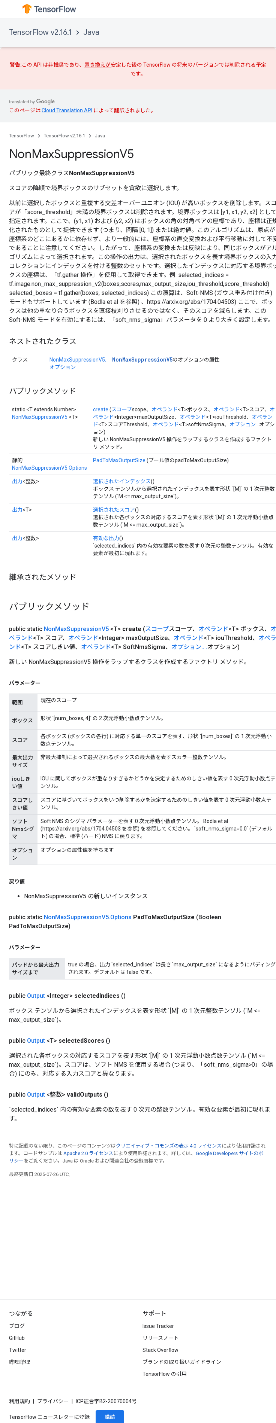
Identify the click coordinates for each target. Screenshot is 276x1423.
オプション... (244, 424)
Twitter (17, 1350)
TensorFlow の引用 (164, 1374)
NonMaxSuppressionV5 (142, 359)
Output (36, 995)
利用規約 (19, 1401)
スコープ (121, 409)
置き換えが (97, 65)
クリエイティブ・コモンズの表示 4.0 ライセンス (169, 1146)
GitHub (17, 1338)
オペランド (165, 409)
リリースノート (160, 1338)
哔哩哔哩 (19, 1362)
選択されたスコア (114, 510)
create (100, 409)
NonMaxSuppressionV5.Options (49, 468)
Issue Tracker (158, 1326)
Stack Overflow (160, 1350)
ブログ (17, 1326)
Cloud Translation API (67, 110)
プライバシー (53, 1401)
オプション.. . (189, 646)
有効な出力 (106, 538)
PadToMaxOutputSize (119, 460)
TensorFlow (21, 135)
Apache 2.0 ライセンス (88, 1153)
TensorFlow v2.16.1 (40, 32)
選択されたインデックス (122, 481)
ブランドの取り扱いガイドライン (181, 1362)
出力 (17, 481)
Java (91, 32)
